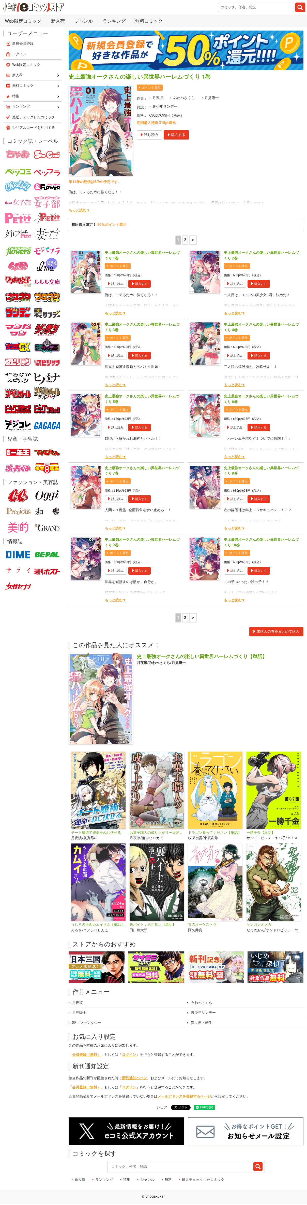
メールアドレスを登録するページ (184, 1096)
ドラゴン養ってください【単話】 (214, 832)
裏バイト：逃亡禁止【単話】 (153, 924)
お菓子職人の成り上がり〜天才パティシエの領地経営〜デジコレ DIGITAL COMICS (157, 832)
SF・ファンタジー (86, 1023)
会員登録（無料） (86, 1054)
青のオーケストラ (202, 924)
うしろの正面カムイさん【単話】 (98, 924)
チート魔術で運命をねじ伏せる (96, 832)
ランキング (114, 21)
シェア (162, 1107)
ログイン (129, 1054)
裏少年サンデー (164, 106)
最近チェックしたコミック (203, 1180)
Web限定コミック (23, 21)
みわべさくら (184, 98)
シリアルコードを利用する (33, 128)
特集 (126, 1180)
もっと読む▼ (79, 210)
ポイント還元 (151, 87)
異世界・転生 (201, 1023)
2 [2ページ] (185, 240)
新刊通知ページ (134, 1078)
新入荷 (58, 21)
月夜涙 (157, 98)
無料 (168, 1180)
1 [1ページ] (178, 240)
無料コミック (149, 21)
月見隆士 (212, 98)
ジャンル (83, 21)
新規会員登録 (23, 43)
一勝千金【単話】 (261, 832)
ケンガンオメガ (259, 924)
